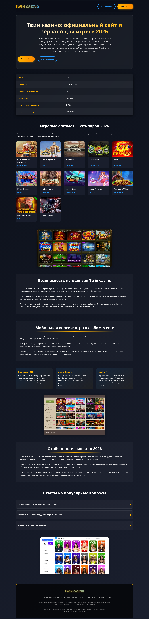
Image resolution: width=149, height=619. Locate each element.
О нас (109, 597)
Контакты (100, 597)
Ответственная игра (87, 597)
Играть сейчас (26, 59)
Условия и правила (71, 597)
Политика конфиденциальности (50, 597)
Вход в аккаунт (106, 6)
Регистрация (125, 6)
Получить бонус (47, 59)
